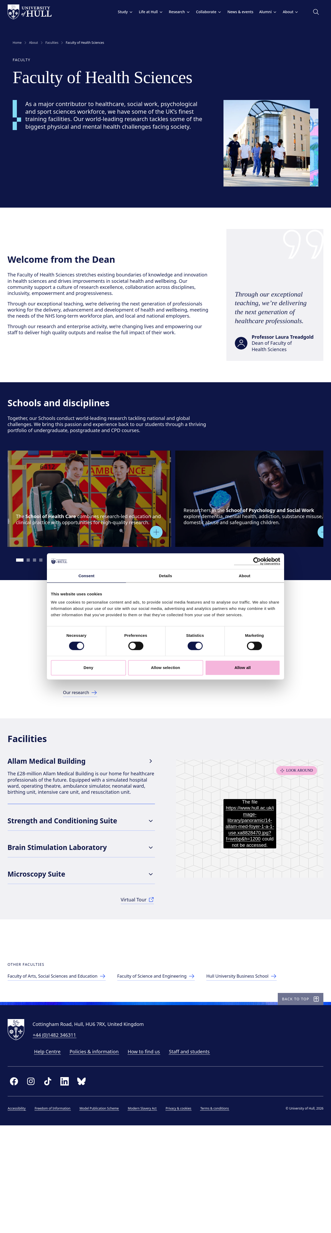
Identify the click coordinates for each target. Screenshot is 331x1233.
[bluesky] (86, 1186)
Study (120, 11)
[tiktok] (52, 1186)
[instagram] (36, 1186)
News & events (235, 11)
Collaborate (203, 11)
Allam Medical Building (84, 822)
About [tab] (244, 576)
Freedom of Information (58, 1213)
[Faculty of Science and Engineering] (176, 1068)
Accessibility (22, 1213)
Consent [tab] (87, 576)
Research (174, 11)
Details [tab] (165, 576)
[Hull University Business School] (269, 1068)
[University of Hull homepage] (35, 11)
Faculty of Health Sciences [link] (85, 43)
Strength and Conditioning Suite (84, 886)
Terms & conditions (220, 1213)
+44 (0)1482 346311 (59, 1139)
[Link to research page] (82, 735)
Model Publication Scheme (104, 1213)
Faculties (51, 43)
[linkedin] (69, 1186)
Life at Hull (146, 11)
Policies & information (99, 1156)
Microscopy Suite (84, 939)
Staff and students (194, 1156)
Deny (88, 668)
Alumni (263, 11)
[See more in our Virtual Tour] (138, 965)
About (286, 11)
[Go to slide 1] (25, 587)
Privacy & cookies (183, 1213)
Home (17, 43)
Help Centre (52, 1156)
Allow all (243, 668)
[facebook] (19, 1186)
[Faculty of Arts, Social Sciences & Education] (67, 1068)
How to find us (149, 1156)
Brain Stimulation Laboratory (84, 912)
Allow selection (165, 668)
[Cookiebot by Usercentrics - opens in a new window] (257, 561)
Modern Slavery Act (147, 1213)
